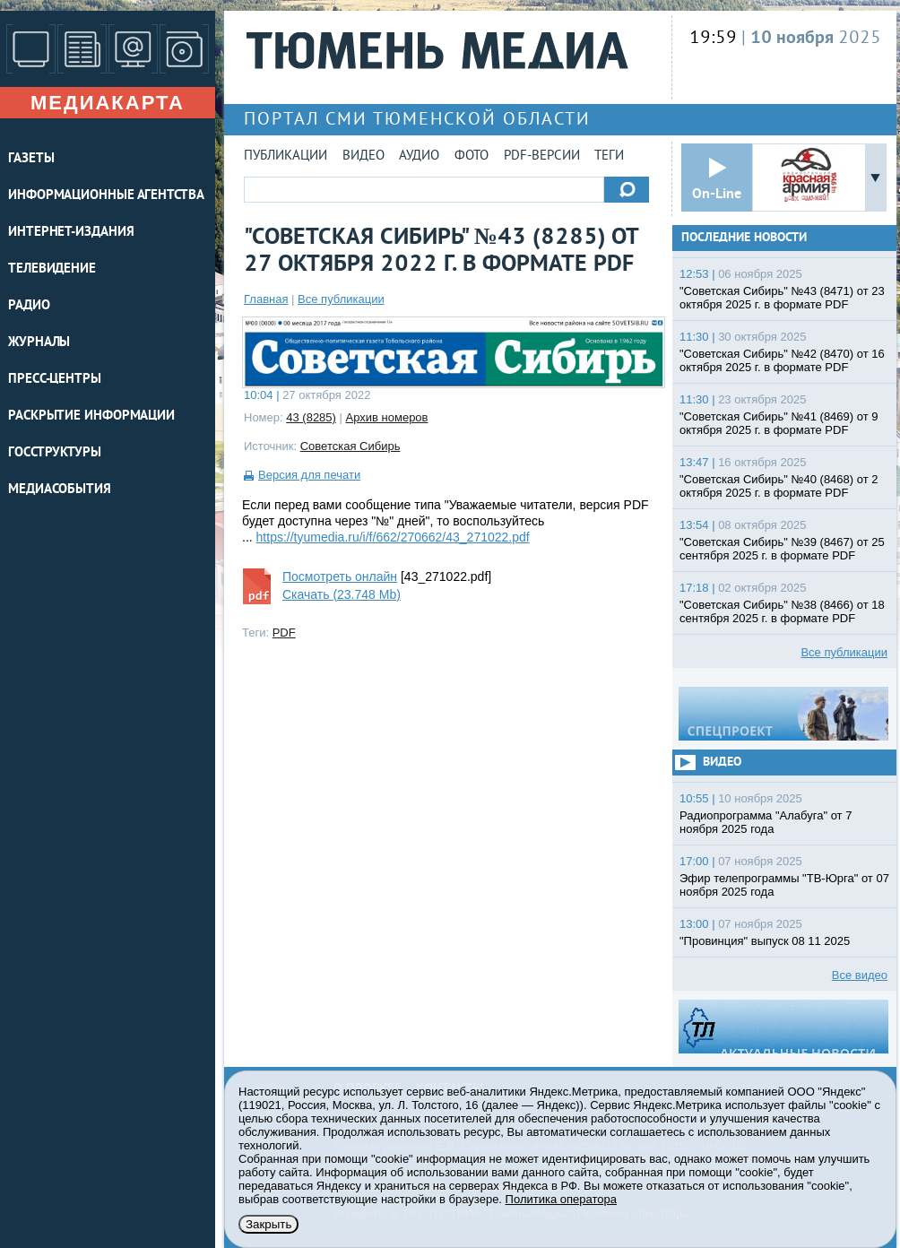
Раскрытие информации (91, 416)
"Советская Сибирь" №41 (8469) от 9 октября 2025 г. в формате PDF (778, 423)
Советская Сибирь (350, 446)
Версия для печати (309, 474)
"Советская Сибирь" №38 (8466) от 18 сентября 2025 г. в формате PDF (782, 611)
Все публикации (341, 299)
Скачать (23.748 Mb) (341, 594)
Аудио (419, 156)
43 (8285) (311, 417)
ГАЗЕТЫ (31, 159)
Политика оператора (561, 1199)
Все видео (859, 975)
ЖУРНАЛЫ (39, 342)
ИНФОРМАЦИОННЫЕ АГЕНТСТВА (106, 195)
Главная (266, 299)
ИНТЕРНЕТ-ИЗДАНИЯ (71, 232)
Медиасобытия (59, 489)
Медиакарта (107, 102)
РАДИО (29, 306)
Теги (609, 156)
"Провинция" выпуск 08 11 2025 (764, 941)
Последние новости (744, 238)
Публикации (285, 156)
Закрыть (268, 1224)
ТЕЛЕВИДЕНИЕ (52, 269)
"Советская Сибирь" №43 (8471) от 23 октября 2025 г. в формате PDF (782, 297)
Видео (363, 156)
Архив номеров (387, 417)
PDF (284, 632)
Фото (471, 156)
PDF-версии (542, 156)
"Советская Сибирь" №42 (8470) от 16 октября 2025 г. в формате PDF (782, 360)
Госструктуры (54, 453)
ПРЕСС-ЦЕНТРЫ (54, 379)
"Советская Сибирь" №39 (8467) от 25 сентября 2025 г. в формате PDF (782, 548)
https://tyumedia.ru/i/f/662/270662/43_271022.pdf (393, 537)
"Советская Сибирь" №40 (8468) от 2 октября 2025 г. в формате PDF (778, 485)
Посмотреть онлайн (339, 576)
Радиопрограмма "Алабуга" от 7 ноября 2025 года (765, 822)
